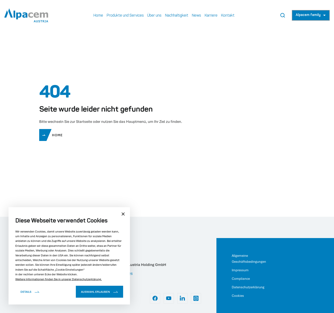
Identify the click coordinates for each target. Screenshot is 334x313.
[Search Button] (282, 15)
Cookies (238, 295)
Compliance (241, 278)
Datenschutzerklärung (248, 287)
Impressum (240, 270)
